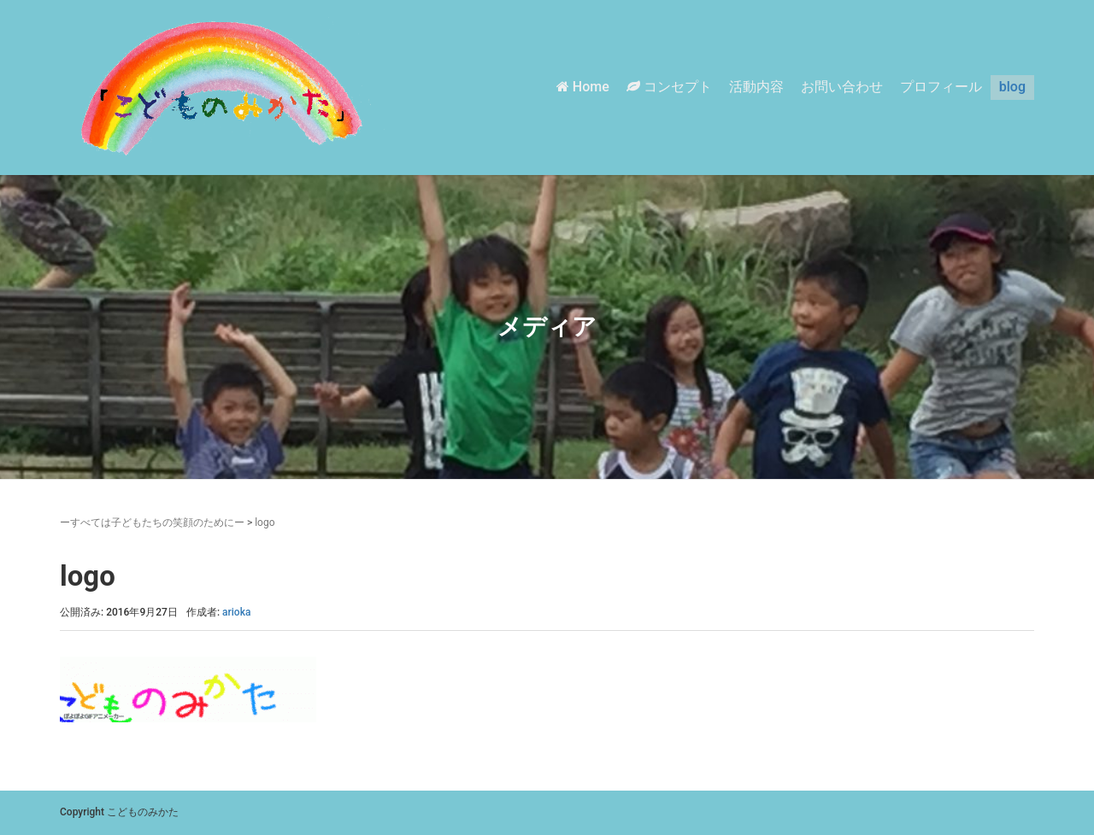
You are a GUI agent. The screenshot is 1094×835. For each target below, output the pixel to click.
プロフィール (941, 87)
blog (1012, 87)
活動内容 (756, 87)
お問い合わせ (842, 87)
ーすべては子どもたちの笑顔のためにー (152, 522)
